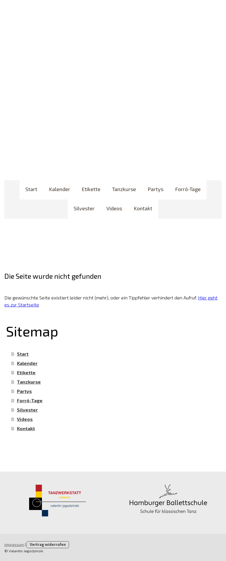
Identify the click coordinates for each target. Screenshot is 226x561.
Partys (155, 189)
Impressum (14, 544)
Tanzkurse (124, 189)
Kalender (59, 189)
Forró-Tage (188, 189)
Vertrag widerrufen (48, 544)
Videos (114, 208)
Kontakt (143, 208)
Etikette (91, 189)
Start (31, 189)
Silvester (84, 208)
